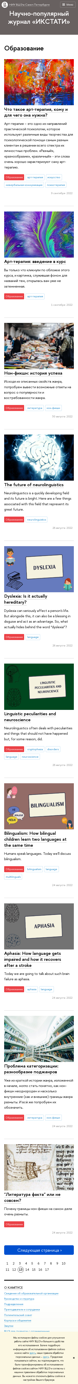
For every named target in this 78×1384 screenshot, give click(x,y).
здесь (33, 1353)
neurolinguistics (36, 519)
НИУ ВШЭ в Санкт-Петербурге (29, 4)
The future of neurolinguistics (34, 484)
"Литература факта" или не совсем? (32, 1197)
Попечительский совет (18, 1315)
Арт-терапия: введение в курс (35, 261)
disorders (53, 749)
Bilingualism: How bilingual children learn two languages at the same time (35, 839)
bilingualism (34, 869)
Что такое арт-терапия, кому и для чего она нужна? (36, 112)
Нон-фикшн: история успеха (33, 373)
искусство (53, 177)
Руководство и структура (19, 1299)
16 (40, 1269)
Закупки (8, 1326)
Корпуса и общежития (17, 1320)
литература (34, 408)
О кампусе (13, 1288)
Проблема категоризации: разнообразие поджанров (31, 1069)
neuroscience (30, 756)
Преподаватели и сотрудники (22, 1309)
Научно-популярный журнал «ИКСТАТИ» (39, 17)
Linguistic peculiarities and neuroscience (30, 717)
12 (14, 1269)
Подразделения (13, 1304)
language (33, 637)
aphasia (31, 989)
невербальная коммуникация (24, 185)
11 (7, 1269)
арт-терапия (35, 177)
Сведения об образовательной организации (31, 1293)
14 (27, 1269)
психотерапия (56, 185)
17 (47, 1269)
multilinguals (13, 877)
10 (64, 1263)
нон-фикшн (53, 408)
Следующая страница (39, 1250)
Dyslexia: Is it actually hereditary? (25, 599)
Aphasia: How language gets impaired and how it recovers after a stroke (32, 959)
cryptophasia (35, 749)
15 (34, 1269)
